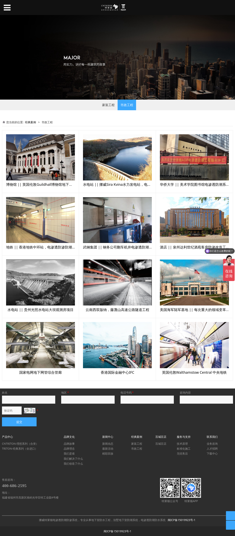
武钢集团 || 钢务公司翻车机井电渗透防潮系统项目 (123, 247)
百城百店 (160, 443)
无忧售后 (182, 453)
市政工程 (127, 105)
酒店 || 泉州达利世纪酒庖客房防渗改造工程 (194, 247)
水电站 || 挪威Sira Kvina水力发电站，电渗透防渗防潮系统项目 (133, 184)
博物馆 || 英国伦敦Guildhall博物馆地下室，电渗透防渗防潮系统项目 (60, 184)
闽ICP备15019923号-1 (181, 520)
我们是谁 (69, 453)
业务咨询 (212, 443)
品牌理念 (69, 448)
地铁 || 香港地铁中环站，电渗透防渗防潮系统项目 (46, 247)
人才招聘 (212, 448)
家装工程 (108, 105)
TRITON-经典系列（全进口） (20, 448)
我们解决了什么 (73, 458)
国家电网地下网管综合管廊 (40, 372)
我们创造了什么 (73, 463)
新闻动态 (107, 443)
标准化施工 (184, 448)
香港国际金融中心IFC (117, 372)
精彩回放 (107, 453)
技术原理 (182, 443)
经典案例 (30, 122)
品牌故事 (69, 443)
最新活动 (107, 448)
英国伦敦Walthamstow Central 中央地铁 (194, 372)
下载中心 (212, 453)
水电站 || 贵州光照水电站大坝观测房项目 (40, 309)
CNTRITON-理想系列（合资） (20, 443)
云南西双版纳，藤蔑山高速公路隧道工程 (117, 309)
